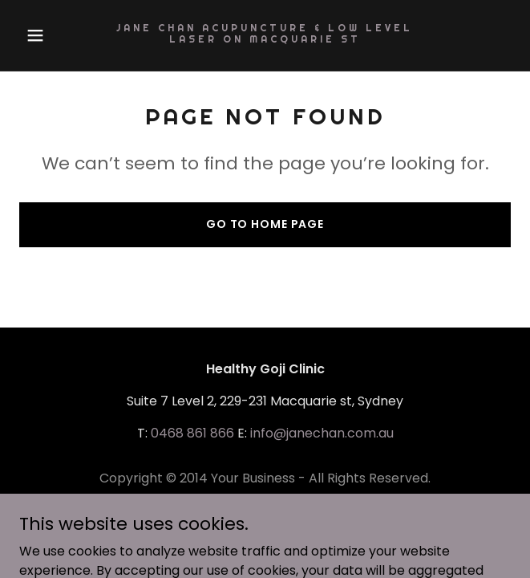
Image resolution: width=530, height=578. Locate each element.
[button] (56, 35)
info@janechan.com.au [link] (322, 433)
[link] (265, 38)
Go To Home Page (265, 224)
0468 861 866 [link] (192, 433)
